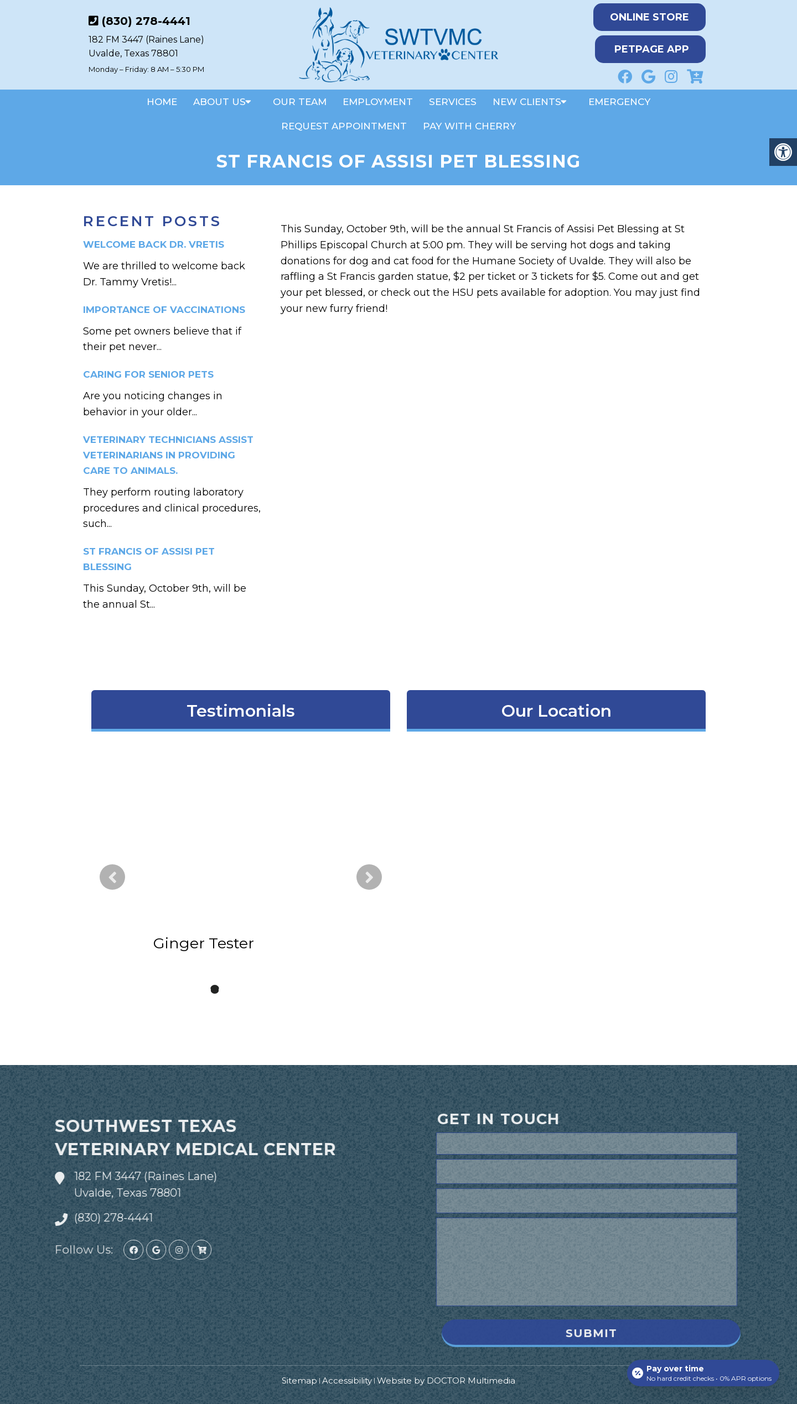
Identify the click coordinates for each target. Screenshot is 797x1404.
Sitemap (299, 1380)
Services (453, 101)
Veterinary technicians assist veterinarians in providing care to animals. (168, 455)
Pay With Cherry (469, 126)
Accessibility (347, 1380)
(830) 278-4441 (146, 21)
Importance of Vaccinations (164, 309)
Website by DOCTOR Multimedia (446, 1380)
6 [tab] (281, 989)
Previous (112, 877)
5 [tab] (264, 989)
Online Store (649, 17)
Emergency (619, 101)
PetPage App (651, 49)
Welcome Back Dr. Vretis (153, 244)
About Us (219, 101)
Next (369, 877)
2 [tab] (214, 989)
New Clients (527, 101)
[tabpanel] (240, 869)
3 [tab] (231, 989)
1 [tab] (198, 989)
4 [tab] (248, 989)
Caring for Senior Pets (148, 374)
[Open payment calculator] (702, 1372)
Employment (378, 101)
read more (280, 880)
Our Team (300, 101)
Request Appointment (344, 126)
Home (162, 101)
